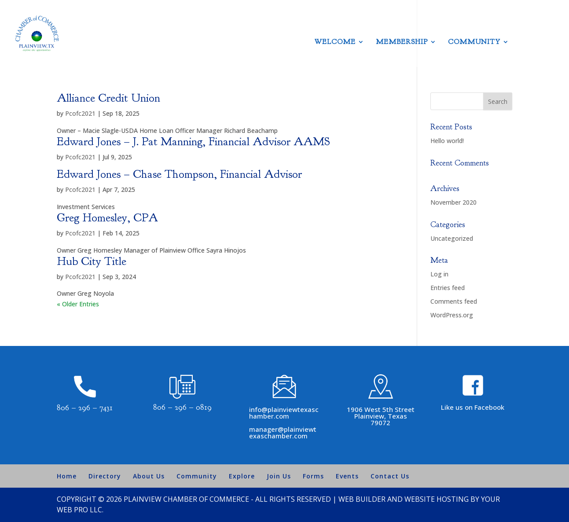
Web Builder (361, 499)
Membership (402, 42)
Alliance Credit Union (108, 98)
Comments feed (453, 301)
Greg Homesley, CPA (107, 217)
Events (347, 476)
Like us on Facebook (472, 407)
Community (474, 42)
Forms (313, 476)
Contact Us (390, 476)
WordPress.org (451, 315)
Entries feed (447, 287)
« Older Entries (78, 304)
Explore (242, 476)
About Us (149, 476)
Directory (104, 476)
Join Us (279, 476)
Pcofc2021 (80, 113)
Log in (439, 274)
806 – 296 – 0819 (182, 407)
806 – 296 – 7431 (85, 408)
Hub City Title (91, 261)
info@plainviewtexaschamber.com (284, 412)
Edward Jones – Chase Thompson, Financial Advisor (179, 174)
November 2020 (453, 202)
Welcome (335, 42)
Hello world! (447, 140)
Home (67, 476)
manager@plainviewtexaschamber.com (282, 432)
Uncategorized (451, 238)
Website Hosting (436, 499)
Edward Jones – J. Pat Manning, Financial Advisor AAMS (193, 141)
